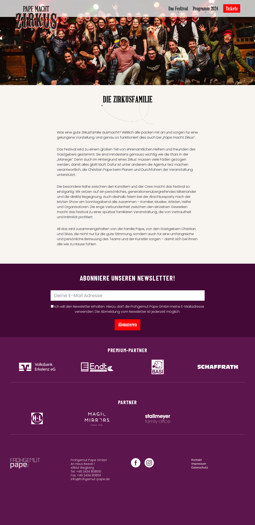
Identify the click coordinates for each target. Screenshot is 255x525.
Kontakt (196, 460)
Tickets (232, 9)
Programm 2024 (205, 9)
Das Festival (178, 9)
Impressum (198, 464)
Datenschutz (199, 467)
